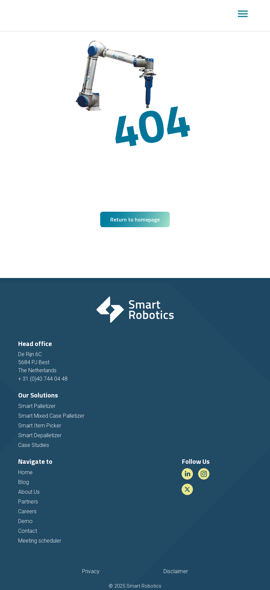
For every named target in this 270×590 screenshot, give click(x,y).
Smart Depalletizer (40, 435)
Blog (23, 482)
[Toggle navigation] (242, 15)
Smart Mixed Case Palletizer (51, 416)
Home (25, 472)
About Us (29, 492)
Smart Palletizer (36, 406)
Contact (27, 531)
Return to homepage (135, 219)
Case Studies (33, 445)
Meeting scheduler (39, 540)
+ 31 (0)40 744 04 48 (43, 379)
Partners (28, 501)
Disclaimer (175, 571)
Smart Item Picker (39, 425)
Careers (27, 511)
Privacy (91, 571)
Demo (25, 521)
